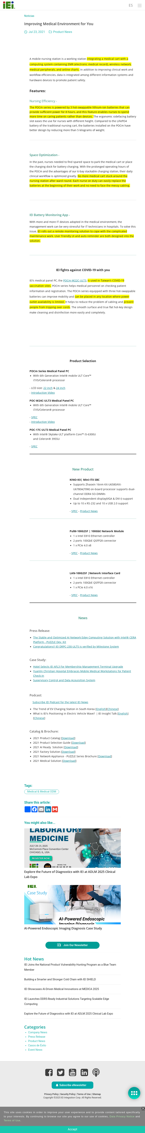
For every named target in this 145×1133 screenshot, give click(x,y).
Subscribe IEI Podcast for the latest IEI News (60, 702)
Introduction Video (43, 392)
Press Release (36, 1059)
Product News (62, 32)
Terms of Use (12, 1120)
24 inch (60, 388)
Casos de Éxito (37, 1067)
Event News (35, 1072)
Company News (37, 1054)
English (101, 709)
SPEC (34, 417)
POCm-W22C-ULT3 (74, 280)
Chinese (113, 709)
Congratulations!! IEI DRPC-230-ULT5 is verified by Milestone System (76, 646)
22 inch (48, 388)
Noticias (29, 16)
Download (68, 738)
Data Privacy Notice (122, 1116)
